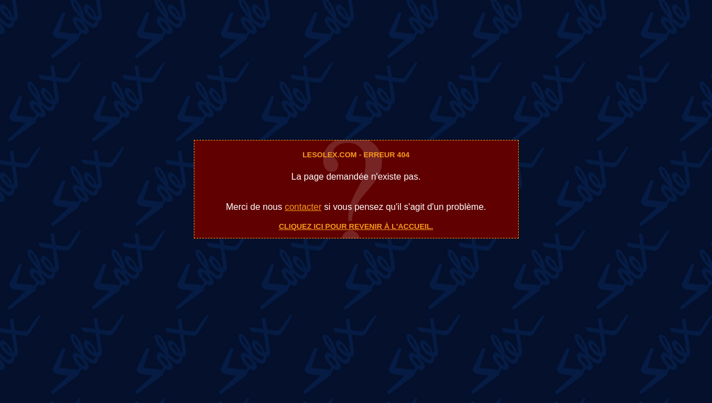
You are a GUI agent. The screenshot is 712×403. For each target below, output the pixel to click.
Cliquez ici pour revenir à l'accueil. (356, 226)
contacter (303, 207)
